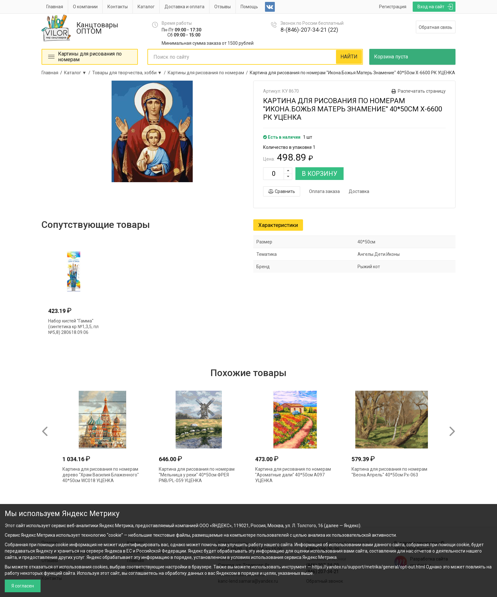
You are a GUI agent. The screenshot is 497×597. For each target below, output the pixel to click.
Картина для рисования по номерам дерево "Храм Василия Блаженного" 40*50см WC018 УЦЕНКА (100, 475)
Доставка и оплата (184, 6)
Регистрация (392, 6)
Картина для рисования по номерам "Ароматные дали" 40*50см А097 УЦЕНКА (293, 475)
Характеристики (278, 225)
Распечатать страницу (422, 91)
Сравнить (281, 191)
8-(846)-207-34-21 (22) (309, 29)
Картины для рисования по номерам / (209, 72)
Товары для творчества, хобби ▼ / (130, 72)
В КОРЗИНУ (319, 173)
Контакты (117, 6)
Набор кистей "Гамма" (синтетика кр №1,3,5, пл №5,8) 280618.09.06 (73, 326)
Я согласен (22, 585)
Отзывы (222, 6)
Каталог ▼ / (78, 72)
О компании (85, 6)
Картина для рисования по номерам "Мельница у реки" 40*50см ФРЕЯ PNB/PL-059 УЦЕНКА (197, 475)
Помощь (249, 6)
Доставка (359, 191)
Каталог (146, 6)
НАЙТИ (349, 57)
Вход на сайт (430, 6)
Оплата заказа (324, 191)
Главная (54, 6)
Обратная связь (435, 27)
